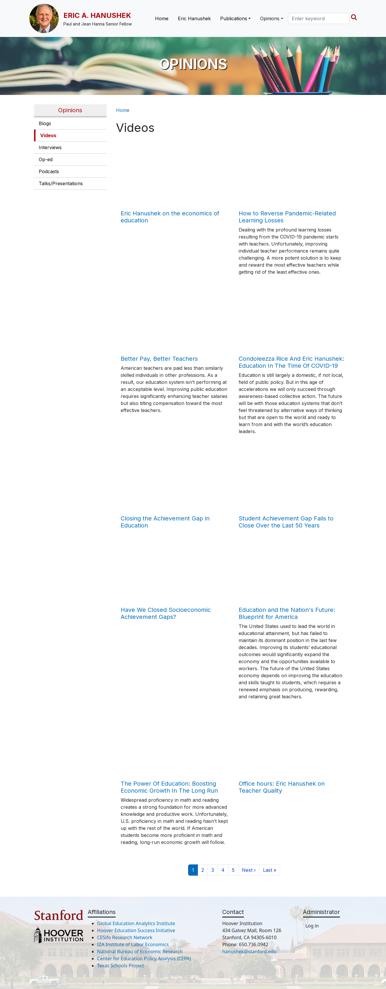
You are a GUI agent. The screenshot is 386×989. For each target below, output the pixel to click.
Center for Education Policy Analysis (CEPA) (144, 958)
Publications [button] (233, 18)
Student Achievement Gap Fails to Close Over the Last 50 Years (286, 522)
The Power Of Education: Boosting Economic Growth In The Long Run (169, 787)
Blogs (45, 123)
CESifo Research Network (124, 937)
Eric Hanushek (194, 18)
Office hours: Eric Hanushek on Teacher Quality (282, 787)
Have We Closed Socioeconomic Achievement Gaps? (166, 613)
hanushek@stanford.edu (249, 951)
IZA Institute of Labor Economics (133, 944)
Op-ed (46, 159)
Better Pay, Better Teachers (159, 358)
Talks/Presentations (61, 183)
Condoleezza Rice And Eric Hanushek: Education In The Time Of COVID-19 (291, 362)
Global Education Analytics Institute (136, 923)
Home (161, 18)
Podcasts (49, 171)
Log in (312, 925)
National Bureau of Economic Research (140, 951)
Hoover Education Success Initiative (136, 930)
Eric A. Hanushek (97, 15)
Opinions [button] (269, 18)
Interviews (50, 147)
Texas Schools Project (120, 965)
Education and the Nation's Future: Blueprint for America (287, 613)
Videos (48, 135)
